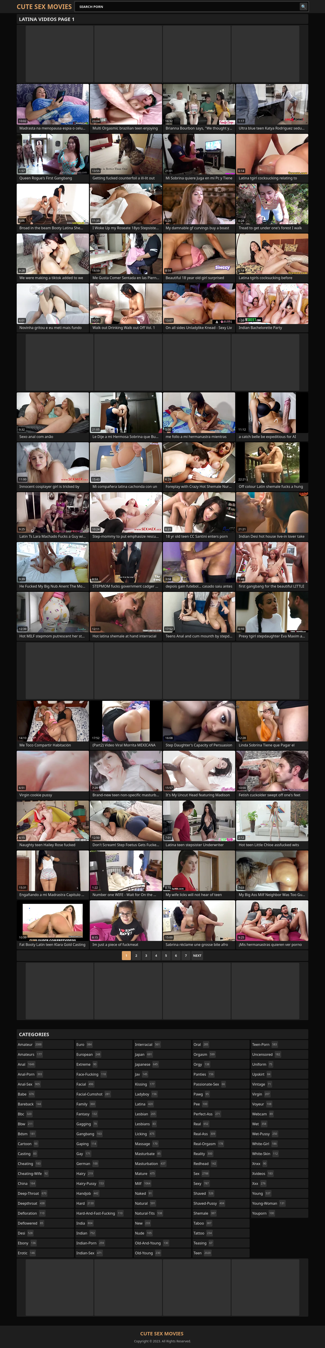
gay (84, 1153)
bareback (30, 1104)
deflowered (31, 1223)
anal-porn (30, 1074)
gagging (87, 1124)
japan (144, 1054)
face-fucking (92, 1074)
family (86, 1104)
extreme (87, 1064)
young (261, 1193)
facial (86, 1084)
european (89, 1054)
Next (197, 955)
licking (145, 1133)
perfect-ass (207, 1114)
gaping (87, 1143)
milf (143, 1183)
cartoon (28, 1143)
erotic (27, 1253)
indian (86, 1233)
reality (204, 1153)
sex (202, 1173)
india (85, 1223)
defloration (32, 1213)
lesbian (146, 1114)
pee (201, 1104)
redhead (205, 1163)
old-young (148, 1253)
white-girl (265, 1143)
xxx (259, 1183)
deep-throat (32, 1193)
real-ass (205, 1133)
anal (26, 1064)
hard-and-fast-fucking (100, 1213)
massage (146, 1143)
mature (145, 1173)
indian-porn (91, 1243)
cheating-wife (33, 1173)
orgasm (205, 1054)
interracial (148, 1044)
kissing (145, 1084)
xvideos (263, 1173)
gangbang (90, 1133)
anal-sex (29, 1084)
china (27, 1183)
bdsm (27, 1133)
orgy (202, 1064)
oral (201, 1044)
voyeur (262, 1104)
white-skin (265, 1153)
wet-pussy (265, 1133)
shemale (205, 1213)
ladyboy (146, 1094)
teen (203, 1253)
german (88, 1163)
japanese (147, 1064)
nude (144, 1233)
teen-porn (265, 1044)
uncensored (266, 1054)
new (143, 1223)
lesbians (146, 1124)
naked (144, 1193)
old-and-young (152, 1243)
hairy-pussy (91, 1183)
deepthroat (32, 1203)
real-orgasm (209, 1143)
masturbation (150, 1163)
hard (86, 1203)
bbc (25, 1114)
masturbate (148, 1153)
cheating (30, 1163)
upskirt (261, 1074)
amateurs (30, 1054)
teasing (204, 1243)
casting (27, 1153)
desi (26, 1233)
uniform (262, 1064)
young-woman (269, 1203)
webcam (263, 1114)
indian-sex (90, 1253)
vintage (262, 1084)
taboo (203, 1223)
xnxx (259, 1163)
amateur (30, 1044)
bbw (26, 1124)
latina (144, 1104)
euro (85, 1044)
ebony (27, 1243)
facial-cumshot (94, 1094)
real (201, 1124)
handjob (88, 1193)
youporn (263, 1213)
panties (204, 1074)
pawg (202, 1094)
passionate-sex (210, 1084)
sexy (202, 1183)
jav (141, 1074)
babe (26, 1094)
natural (145, 1203)
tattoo (203, 1233)
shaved (204, 1193)
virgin (261, 1094)
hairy (85, 1173)
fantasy (87, 1114)
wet (259, 1124)
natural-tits (149, 1213)
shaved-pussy (209, 1203)
